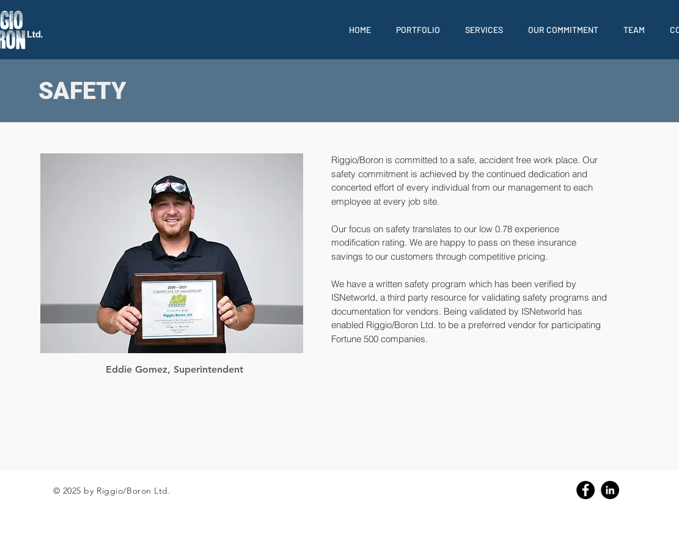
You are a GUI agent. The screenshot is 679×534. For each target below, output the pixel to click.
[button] (418, 29)
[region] (171, 253)
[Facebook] (585, 490)
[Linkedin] (610, 490)
